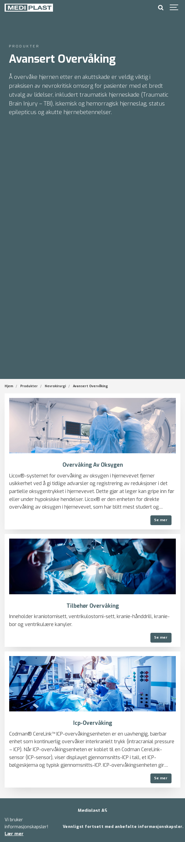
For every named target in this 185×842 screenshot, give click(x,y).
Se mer (161, 519)
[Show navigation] (174, 7)
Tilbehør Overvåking (92, 606)
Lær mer (14, 834)
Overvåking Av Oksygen (92, 465)
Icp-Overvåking (92, 723)
